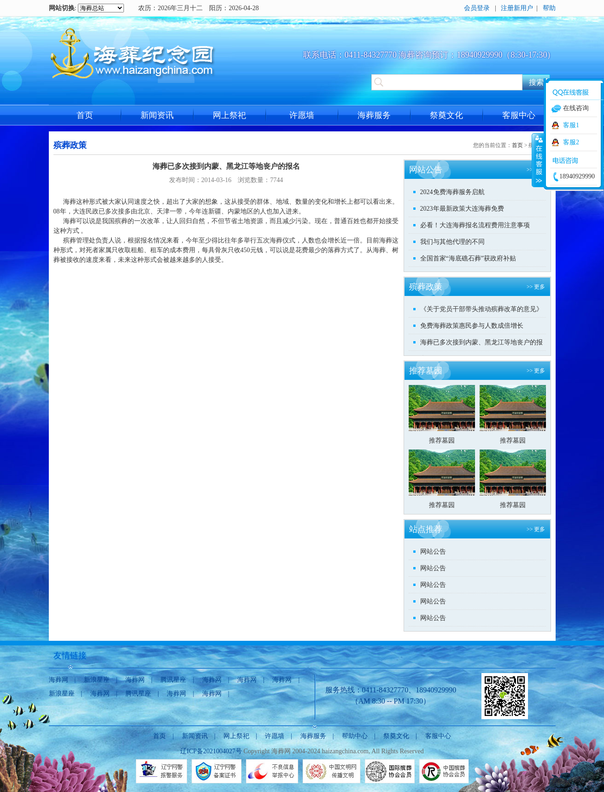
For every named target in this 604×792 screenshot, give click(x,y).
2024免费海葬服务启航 (452, 192)
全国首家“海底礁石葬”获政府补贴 (468, 258)
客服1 (571, 125)
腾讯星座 (173, 679)
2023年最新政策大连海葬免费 (462, 208)
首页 (84, 115)
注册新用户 (517, 8)
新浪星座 (97, 679)
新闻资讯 (157, 115)
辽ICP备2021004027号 (211, 751)
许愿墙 (301, 115)
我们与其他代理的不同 (452, 241)
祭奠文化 (446, 115)
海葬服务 (374, 115)
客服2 (571, 142)
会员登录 (477, 8)
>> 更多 (536, 287)
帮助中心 (355, 736)
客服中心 (518, 115)
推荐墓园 (442, 440)
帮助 (549, 8)
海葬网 (58, 679)
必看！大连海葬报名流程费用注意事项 (475, 225)
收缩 (538, 160)
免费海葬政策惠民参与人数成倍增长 (471, 325)
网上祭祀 (229, 115)
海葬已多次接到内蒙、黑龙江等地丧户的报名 (481, 344)
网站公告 (433, 551)
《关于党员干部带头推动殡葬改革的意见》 (481, 309)
